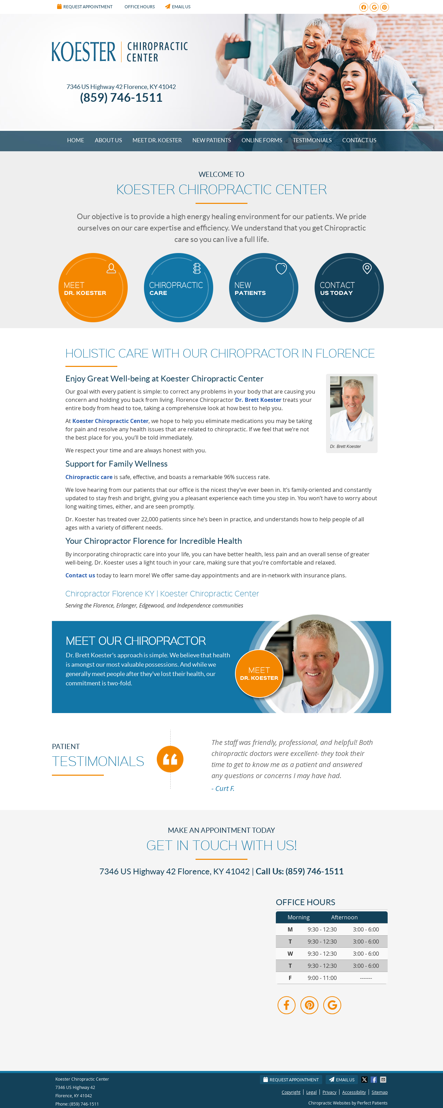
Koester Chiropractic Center (110, 421)
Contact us (80, 575)
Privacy (329, 1092)
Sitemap (380, 1092)
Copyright (291, 1092)
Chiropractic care (88, 477)
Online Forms (262, 140)
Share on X (365, 1080)
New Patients (211, 140)
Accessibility (354, 1092)
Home (75, 140)
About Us (108, 140)
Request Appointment (84, 6)
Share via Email (384, 1080)
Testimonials (312, 140)
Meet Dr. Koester (157, 140)
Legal (311, 1092)
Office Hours (140, 6)
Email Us (177, 6)
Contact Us (359, 140)
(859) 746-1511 (84, 1104)
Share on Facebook (374, 1080)
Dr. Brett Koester (258, 400)
